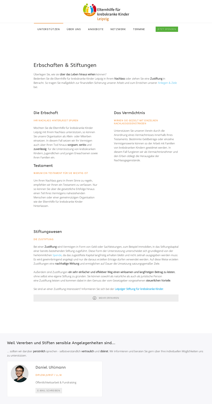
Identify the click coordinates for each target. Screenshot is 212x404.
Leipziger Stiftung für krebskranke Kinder (139, 289)
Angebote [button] (96, 29)
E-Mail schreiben (48, 390)
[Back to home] (106, 12)
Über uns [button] (74, 29)
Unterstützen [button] (48, 29)
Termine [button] (139, 29)
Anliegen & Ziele (167, 82)
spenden (167, 29)
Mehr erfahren (106, 298)
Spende (57, 255)
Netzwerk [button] (118, 29)
